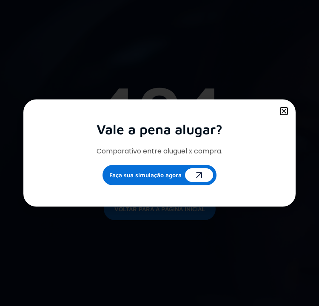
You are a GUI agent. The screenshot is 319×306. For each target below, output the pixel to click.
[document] (159, 153)
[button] (284, 111)
